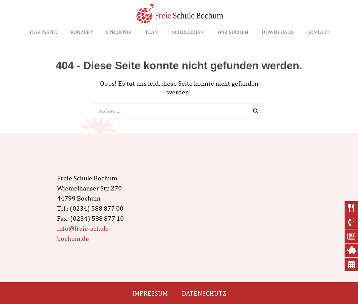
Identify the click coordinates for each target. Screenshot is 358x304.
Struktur (119, 32)
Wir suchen (232, 32)
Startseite (43, 32)
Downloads (278, 32)
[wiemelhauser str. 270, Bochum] (225, 208)
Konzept (81, 32)
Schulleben (188, 32)
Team (152, 32)
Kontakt (318, 32)
